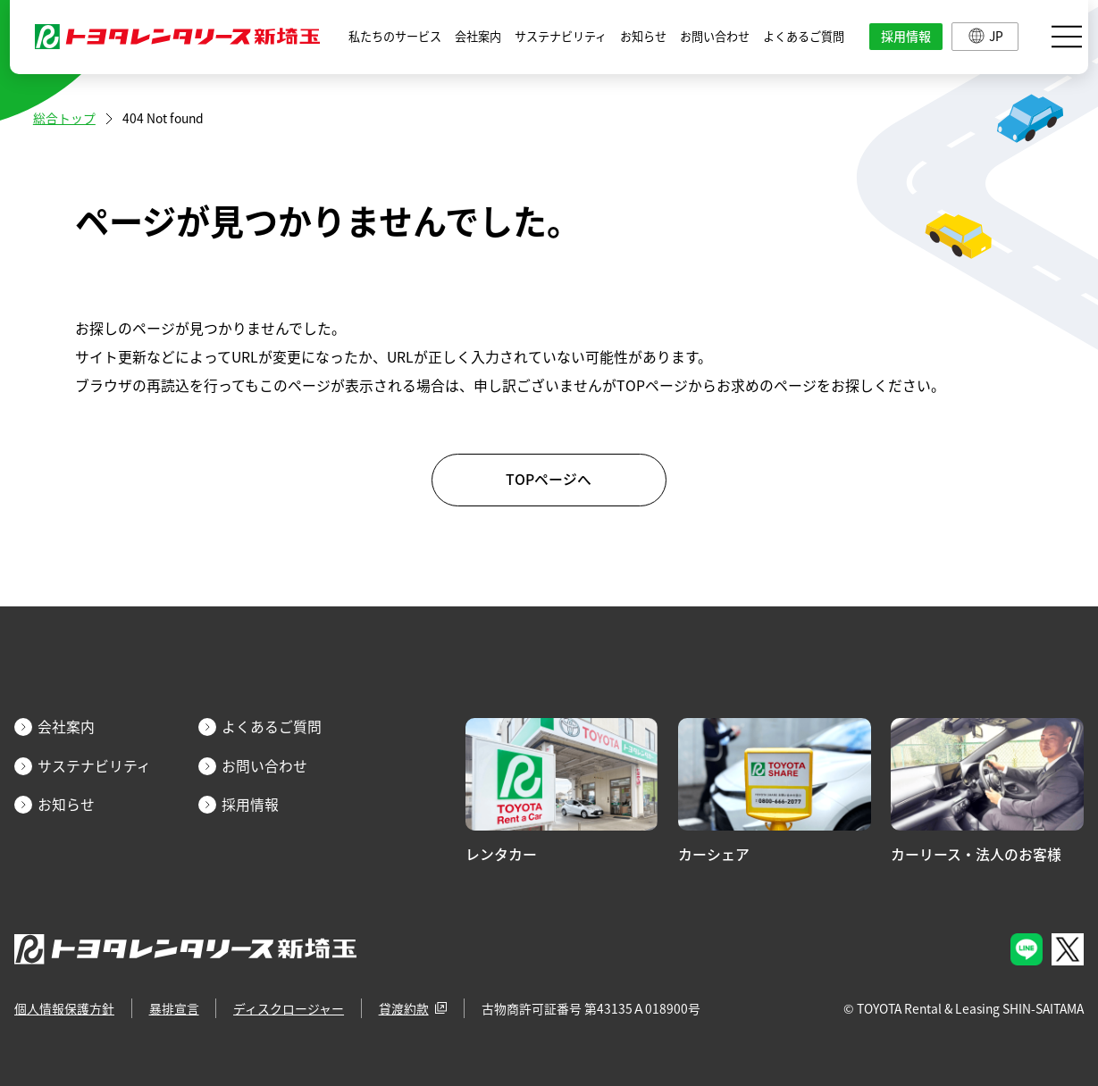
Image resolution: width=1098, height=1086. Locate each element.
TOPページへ (548, 479)
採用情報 (906, 36)
